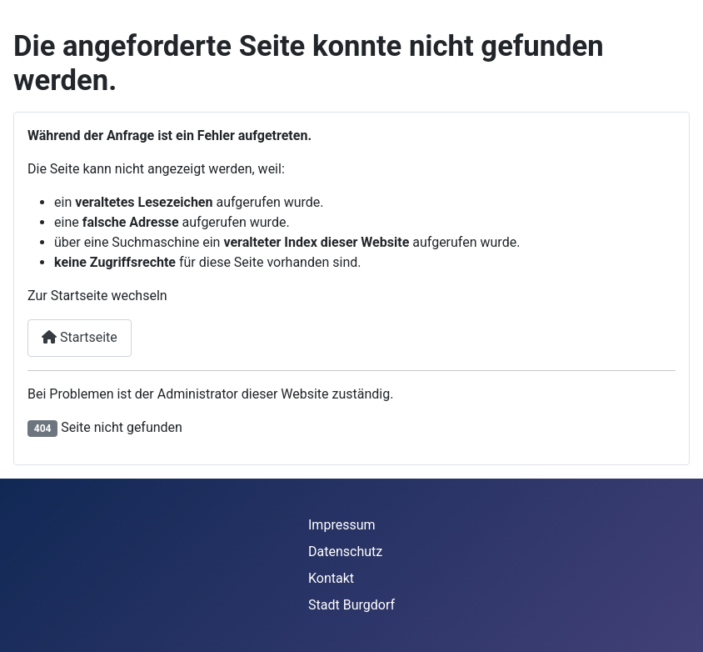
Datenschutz (345, 551)
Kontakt (331, 578)
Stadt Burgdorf (351, 605)
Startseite (79, 337)
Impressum (342, 525)
